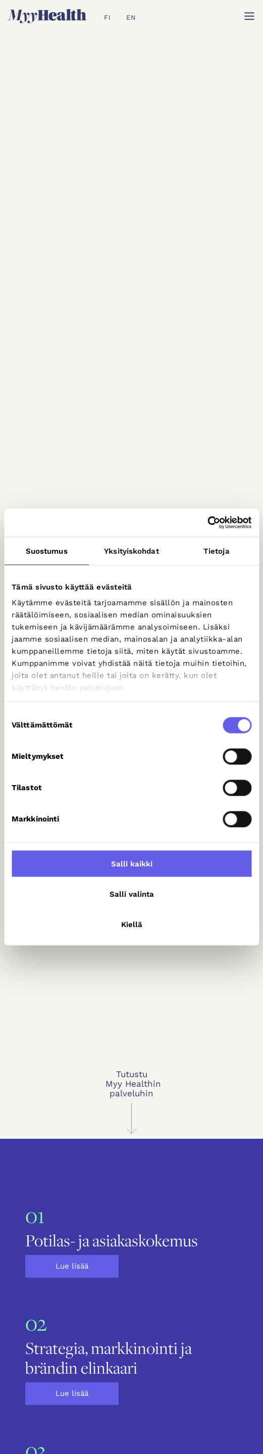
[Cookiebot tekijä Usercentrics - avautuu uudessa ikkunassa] (207, 522)
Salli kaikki (131, 863)
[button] (249, 16)
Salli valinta (132, 893)
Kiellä (131, 924)
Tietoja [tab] (216, 550)
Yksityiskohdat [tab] (131, 550)
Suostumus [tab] (47, 550)
